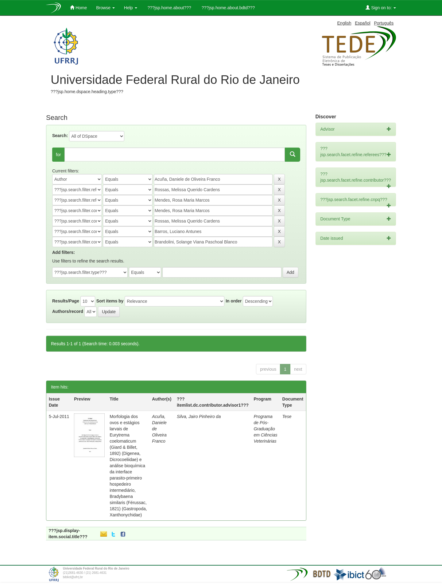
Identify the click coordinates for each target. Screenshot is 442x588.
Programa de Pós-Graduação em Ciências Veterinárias (265, 429)
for (58, 154)
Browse (105, 7)
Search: (60, 135)
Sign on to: (381, 7)
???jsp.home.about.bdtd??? (227, 7)
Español (362, 23)
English (344, 23)
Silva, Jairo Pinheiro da (199, 416)
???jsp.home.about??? (168, 7)
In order (234, 300)
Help (130, 7)
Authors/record (67, 311)
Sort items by (110, 300)
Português (384, 23)
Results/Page (65, 300)
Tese (287, 416)
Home (78, 7)
